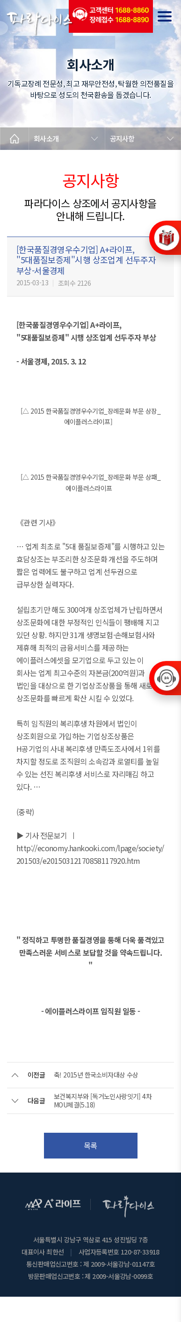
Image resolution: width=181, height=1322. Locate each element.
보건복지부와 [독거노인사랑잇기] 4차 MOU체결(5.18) (103, 1100)
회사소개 (46, 138)
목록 (90, 1145)
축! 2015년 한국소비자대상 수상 (96, 1074)
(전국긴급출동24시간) (111, 16)
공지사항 (122, 138)
